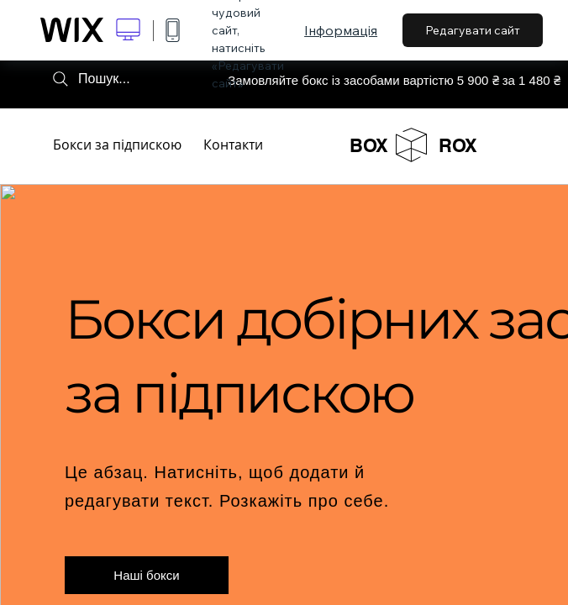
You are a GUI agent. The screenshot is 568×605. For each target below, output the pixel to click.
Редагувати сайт (472, 30)
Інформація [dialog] (340, 30)
